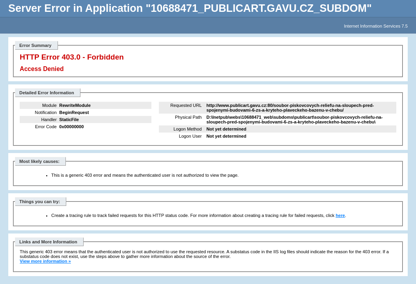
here (340, 215)
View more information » (45, 261)
